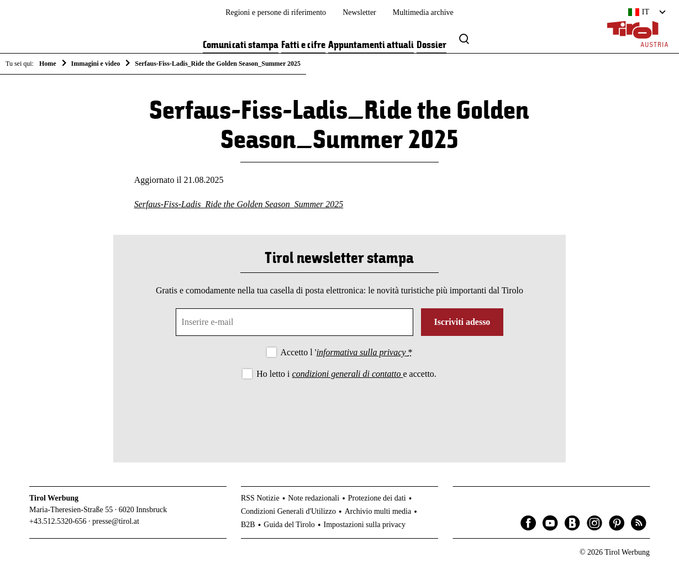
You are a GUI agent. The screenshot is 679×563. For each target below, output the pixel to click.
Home (47, 63)
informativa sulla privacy (362, 352)
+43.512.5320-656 (58, 521)
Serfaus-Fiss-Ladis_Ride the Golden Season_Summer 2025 (239, 204)
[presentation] (339, 411)
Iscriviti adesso (462, 322)
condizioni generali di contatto (347, 373)
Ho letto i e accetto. (346, 373)
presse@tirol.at (115, 521)
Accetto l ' (347, 352)
